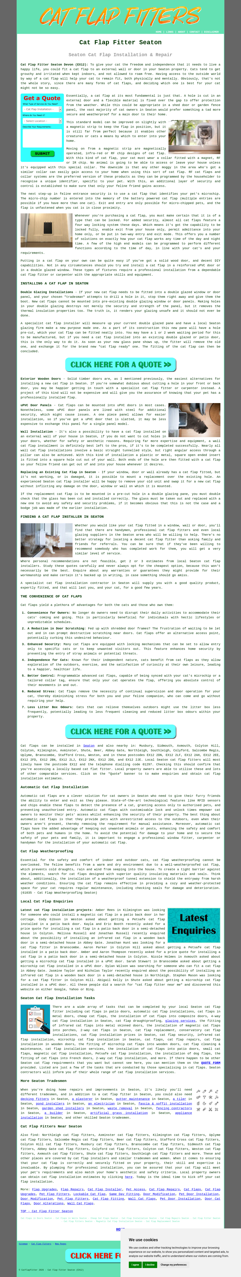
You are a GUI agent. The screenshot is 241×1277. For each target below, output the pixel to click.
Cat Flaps (192, 1189)
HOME (159, 32)
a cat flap (48, 78)
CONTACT (195, 32)
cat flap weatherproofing (176, 860)
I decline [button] (149, 1264)
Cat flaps (145, 633)
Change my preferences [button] (173, 1264)
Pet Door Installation (198, 1194)
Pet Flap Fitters (54, 1194)
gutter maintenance (133, 1099)
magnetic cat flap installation (62, 1053)
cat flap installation (127, 1058)
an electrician (101, 1103)
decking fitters (35, 1099)
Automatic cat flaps (99, 810)
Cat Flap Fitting (108, 1199)
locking (98, 225)
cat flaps (203, 172)
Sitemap (23, 1244)
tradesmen (120, 1117)
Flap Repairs (72, 1189)
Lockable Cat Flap (89, 1194)
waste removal (120, 1108)
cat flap (102, 96)
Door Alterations (49, 1203)
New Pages (60, 1244)
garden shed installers (63, 1108)
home (62, 1089)
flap (124, 127)
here (128, 1177)
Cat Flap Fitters (41, 1244)
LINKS (169, 32)
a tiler (179, 1099)
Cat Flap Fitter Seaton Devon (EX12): (54, 64)
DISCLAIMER (211, 32)
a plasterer (82, 1099)
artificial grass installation (119, 1113)
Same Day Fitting (124, 1194)
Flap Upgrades (44, 1189)
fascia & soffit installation (165, 1103)
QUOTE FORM (210, 1063)
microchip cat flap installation (88, 1039)
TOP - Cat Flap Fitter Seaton (47, 1211)
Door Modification (159, 1194)
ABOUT (181, 32)
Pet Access (135, 1189)
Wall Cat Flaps (142, 1199)
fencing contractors (174, 1108)
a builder (53, 1113)
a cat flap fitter (45, 980)
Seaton (89, 746)
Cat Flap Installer (105, 1189)
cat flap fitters (185, 760)
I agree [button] (135, 1264)
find (34, 1135)
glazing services (180, 1021)
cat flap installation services (146, 1072)
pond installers (50, 1103)
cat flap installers (91, 1158)
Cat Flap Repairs (164, 1189)
